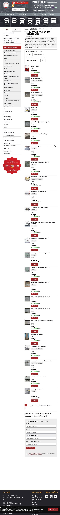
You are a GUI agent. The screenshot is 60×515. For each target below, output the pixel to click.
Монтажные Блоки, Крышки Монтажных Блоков (11, 84)
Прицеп (5, 127)
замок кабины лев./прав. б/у (39, 176)
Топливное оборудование (10, 137)
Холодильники (7, 103)
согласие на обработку (35, 453)
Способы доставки (37, 497)
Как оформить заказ (37, 496)
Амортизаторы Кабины (10, 50)
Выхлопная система (9, 32)
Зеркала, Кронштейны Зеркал (11, 63)
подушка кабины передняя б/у (39, 207)
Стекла (6, 95)
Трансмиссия (7, 143)
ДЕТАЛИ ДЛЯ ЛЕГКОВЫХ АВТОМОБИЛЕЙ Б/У (10, 41)
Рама (5, 129)
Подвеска (6, 124)
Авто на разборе (9, 14)
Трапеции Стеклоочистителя (11, 100)
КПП (5, 108)
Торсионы (6, 98)
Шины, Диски (7, 148)
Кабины (6, 68)
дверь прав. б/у (35, 66)
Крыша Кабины (8, 74)
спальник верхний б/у (37, 334)
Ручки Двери (7, 90)
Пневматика (7, 122)
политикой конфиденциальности (35, 454)
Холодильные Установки (10, 145)
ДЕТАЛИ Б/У (33, 29)
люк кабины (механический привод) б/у (42, 320)
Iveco (32, 68)
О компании (43, 14)
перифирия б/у (7, 116)
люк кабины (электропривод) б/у (40, 122)
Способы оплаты (36, 499)
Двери (6, 58)
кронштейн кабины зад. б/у (38, 191)
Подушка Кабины (8, 87)
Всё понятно (53, 509)
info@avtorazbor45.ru (52, 2)
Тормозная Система (9, 140)
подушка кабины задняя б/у (39, 346)
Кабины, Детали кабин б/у (10, 47)
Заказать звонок (13, 5)
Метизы (6, 114)
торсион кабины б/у (36, 78)
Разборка (33, 14)
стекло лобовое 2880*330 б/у (39, 134)
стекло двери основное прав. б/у (40, 162)
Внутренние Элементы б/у (11, 52)
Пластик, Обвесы (8, 119)
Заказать (34, 75)
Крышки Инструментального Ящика (11, 77)
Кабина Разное (8, 66)
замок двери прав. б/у (37, 389)
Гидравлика (6, 35)
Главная (26, 29)
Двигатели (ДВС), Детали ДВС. (11, 38)
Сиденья (6, 92)
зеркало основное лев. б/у (38, 377)
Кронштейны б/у (8, 111)
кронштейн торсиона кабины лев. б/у (41, 360)
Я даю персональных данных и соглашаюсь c (41, 454)
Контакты (52, 14)
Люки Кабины (7, 80)
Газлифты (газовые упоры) (11, 55)
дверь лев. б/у (35, 107)
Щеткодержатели (8, 106)
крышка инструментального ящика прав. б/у (43, 146)
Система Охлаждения (9, 135)
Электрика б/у (7, 153)
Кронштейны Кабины (9, 71)
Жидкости (6, 44)
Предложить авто (21, 2)
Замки (5, 60)
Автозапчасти (22, 14)
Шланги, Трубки (7, 151)
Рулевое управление (9, 132)
